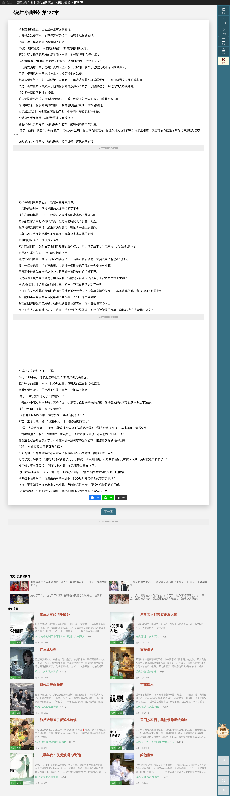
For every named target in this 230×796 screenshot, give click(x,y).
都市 (33, 2)
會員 (223, 61)
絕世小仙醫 (63, 2)
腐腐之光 (22, 2)
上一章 (223, 20)
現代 (39, 2)
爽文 (50, 2)
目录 (224, 41)
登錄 (223, 51)
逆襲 (45, 2)
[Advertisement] (108, 175)
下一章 (108, 511)
